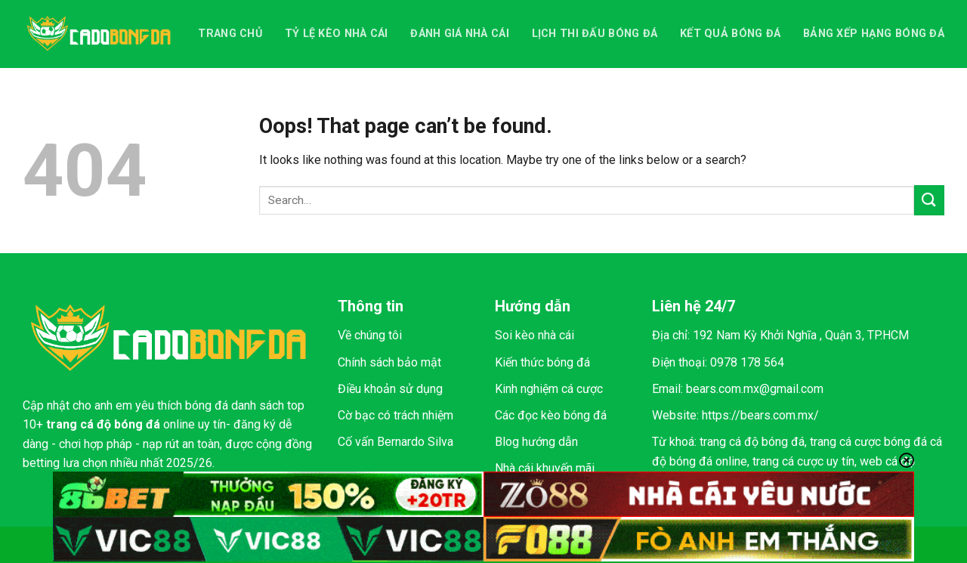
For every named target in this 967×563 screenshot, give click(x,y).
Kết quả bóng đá (730, 33)
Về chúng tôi (370, 335)
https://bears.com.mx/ (760, 415)
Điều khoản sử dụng (390, 389)
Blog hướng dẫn (536, 442)
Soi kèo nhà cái (534, 335)
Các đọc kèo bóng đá (551, 415)
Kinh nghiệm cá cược (549, 389)
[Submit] (929, 200)
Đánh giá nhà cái (459, 33)
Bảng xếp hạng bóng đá (873, 33)
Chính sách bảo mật (389, 362)
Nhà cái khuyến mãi (545, 468)
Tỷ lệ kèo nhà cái (336, 33)
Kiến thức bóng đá (542, 362)
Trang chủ (230, 33)
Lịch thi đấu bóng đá (595, 33)
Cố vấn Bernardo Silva (395, 442)
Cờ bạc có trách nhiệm (395, 415)
